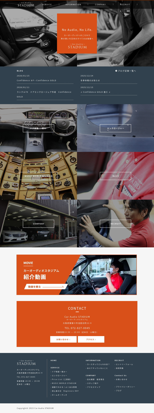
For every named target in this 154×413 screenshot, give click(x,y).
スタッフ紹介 (93, 383)
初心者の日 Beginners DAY (65, 391)
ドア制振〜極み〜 (59, 371)
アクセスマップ (93, 387)
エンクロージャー (59, 375)
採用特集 (120, 368)
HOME (54, 360)
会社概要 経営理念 (95, 379)
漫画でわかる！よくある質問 (64, 387)
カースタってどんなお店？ (98, 364)
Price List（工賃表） (62, 379)
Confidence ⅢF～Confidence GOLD (36, 80)
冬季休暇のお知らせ (90, 80)
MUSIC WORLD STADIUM (64, 383)
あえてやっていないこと (97, 368)
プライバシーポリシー (125, 387)
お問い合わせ (122, 379)
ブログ (119, 390)
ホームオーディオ (59, 395)
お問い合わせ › (63, 339)
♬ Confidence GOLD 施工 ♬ (96, 92)
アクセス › (91, 339)
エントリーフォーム (124, 364)
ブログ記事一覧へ (127, 70)
